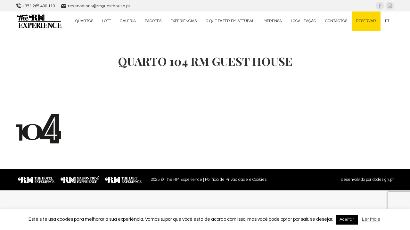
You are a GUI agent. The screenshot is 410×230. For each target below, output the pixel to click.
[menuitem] (84, 21)
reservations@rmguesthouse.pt (95, 6)
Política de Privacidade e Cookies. (236, 179)
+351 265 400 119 (35, 6)
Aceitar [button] (347, 219)
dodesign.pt (383, 179)
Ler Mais (371, 219)
